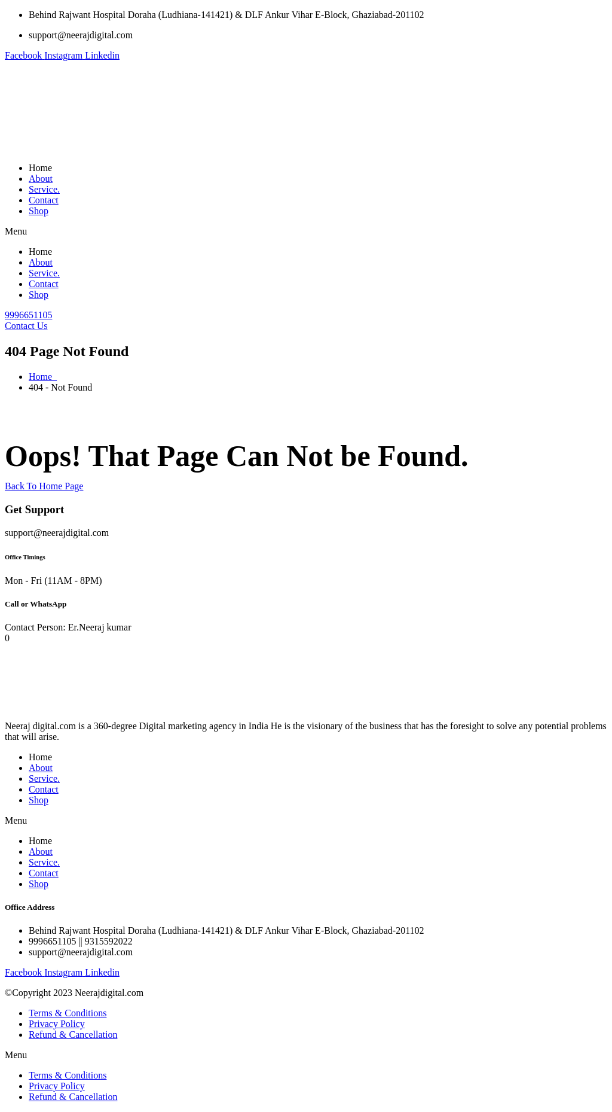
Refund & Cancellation (73, 1034)
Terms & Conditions (67, 1013)
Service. (44, 189)
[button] (306, 231)
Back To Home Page (44, 486)
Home (40, 168)
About (41, 178)
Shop (38, 211)
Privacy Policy (57, 1024)
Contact (44, 200)
